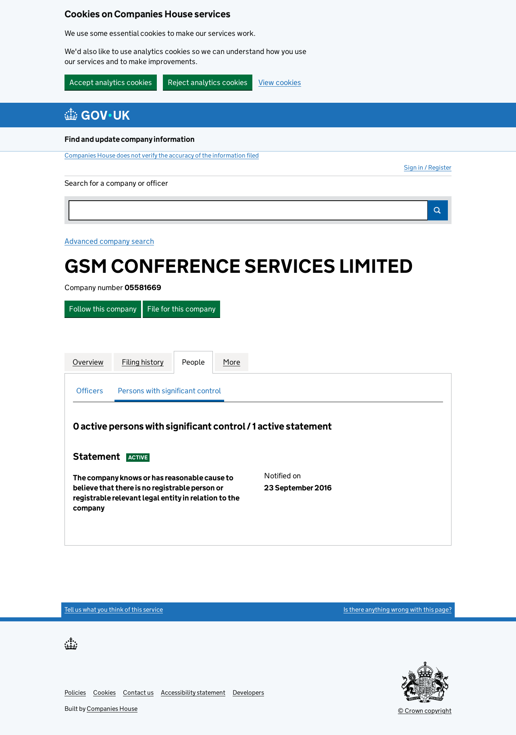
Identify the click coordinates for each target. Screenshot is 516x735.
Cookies (104, 692)
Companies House (112, 708)
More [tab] (231, 362)
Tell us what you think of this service (113, 609)
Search (438, 210)
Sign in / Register (428, 167)
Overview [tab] (88, 362)
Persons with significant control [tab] (169, 390)
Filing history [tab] (143, 362)
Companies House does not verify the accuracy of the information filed (161, 155)
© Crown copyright (425, 710)
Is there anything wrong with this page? (397, 609)
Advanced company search (109, 241)
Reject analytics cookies (208, 82)
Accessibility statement (193, 692)
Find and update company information (129, 139)
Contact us (138, 692)
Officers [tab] (89, 390)
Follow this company (103, 309)
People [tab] (193, 362)
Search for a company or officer (116, 183)
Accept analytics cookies (110, 82)
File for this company (181, 309)
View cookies (279, 82)
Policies (75, 692)
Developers (248, 692)
